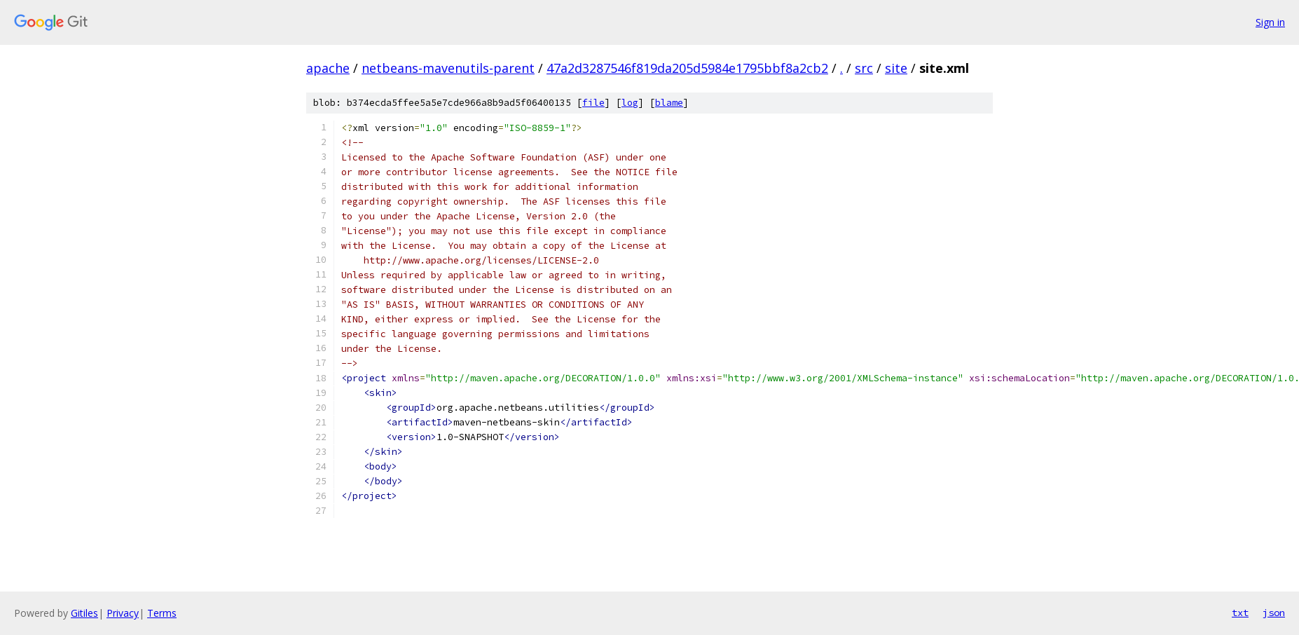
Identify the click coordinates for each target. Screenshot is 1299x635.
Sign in (1270, 22)
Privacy (122, 613)
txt (1240, 612)
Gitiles (84, 613)
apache (328, 68)
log (629, 103)
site (896, 68)
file (593, 103)
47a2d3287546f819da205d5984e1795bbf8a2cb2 (687, 68)
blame (669, 103)
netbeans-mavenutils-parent (448, 68)
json (1274, 612)
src (864, 68)
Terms (162, 613)
